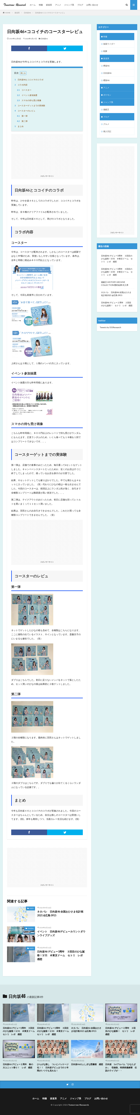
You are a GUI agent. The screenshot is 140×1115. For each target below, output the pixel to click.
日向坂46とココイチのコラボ (28, 79)
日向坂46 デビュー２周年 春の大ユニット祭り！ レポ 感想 (18, 1066)
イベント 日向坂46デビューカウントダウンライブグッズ (61, 933)
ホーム (33, 5)
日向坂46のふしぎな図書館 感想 (87, 1064)
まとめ (19, 126)
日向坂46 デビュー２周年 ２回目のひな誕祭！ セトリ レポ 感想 (116, 304)
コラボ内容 (20, 85)
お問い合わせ (92, 5)
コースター (23, 90)
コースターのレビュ (24, 111)
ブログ (80, 5)
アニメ (58, 5)
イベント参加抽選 (26, 95)
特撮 (41, 5)
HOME (7, 13)
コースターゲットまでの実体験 (29, 105)
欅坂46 (106, 65)
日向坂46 (27, 13)
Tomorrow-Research (78, 1105)
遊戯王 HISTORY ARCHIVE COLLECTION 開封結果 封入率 (114, 283)
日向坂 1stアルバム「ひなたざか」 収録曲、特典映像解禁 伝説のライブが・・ (121, 1067)
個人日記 (107, 131)
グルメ (106, 124)
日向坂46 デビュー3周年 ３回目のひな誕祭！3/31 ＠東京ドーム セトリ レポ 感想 (61, 955)
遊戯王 (106, 109)
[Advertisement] (47, 153)
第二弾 (21, 121)
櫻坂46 (106, 80)
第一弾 (21, 116)
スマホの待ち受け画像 (28, 100)
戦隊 (105, 51)
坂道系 (49, 5)
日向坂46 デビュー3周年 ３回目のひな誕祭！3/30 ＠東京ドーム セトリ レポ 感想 (117, 272)
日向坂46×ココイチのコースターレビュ (50, 13)
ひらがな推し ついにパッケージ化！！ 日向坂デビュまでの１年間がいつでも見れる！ (53, 1067)
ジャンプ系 (69, 5)
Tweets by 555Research (110, 327)
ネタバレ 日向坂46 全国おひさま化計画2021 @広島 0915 (60, 913)
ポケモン (107, 95)
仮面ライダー (109, 44)
